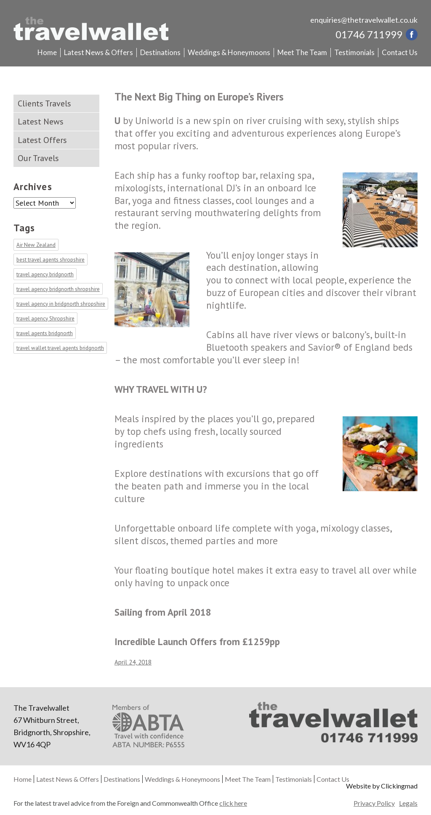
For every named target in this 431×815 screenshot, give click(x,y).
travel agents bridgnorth (44, 333)
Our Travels (38, 158)
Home (47, 52)
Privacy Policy (374, 803)
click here (233, 803)
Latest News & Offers (98, 52)
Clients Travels (44, 103)
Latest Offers (42, 140)
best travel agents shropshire (50, 259)
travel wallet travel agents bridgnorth (60, 348)
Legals (408, 803)
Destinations (160, 52)
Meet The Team (302, 52)
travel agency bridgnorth (45, 274)
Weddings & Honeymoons (229, 52)
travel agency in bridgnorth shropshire (60, 303)
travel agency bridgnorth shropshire (58, 289)
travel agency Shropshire (45, 318)
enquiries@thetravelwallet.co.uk (364, 19)
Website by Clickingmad (382, 786)
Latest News (41, 121)
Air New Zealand (36, 245)
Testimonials (354, 52)
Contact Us (400, 52)
